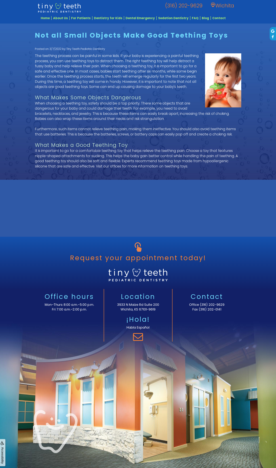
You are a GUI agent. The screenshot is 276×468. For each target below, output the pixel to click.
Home (45, 18)
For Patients (81, 18)
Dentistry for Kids (108, 18)
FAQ (195, 18)
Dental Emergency (140, 18)
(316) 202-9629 (212, 304)
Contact (219, 18)
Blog (205, 18)
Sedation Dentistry (173, 18)
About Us (60, 18)
